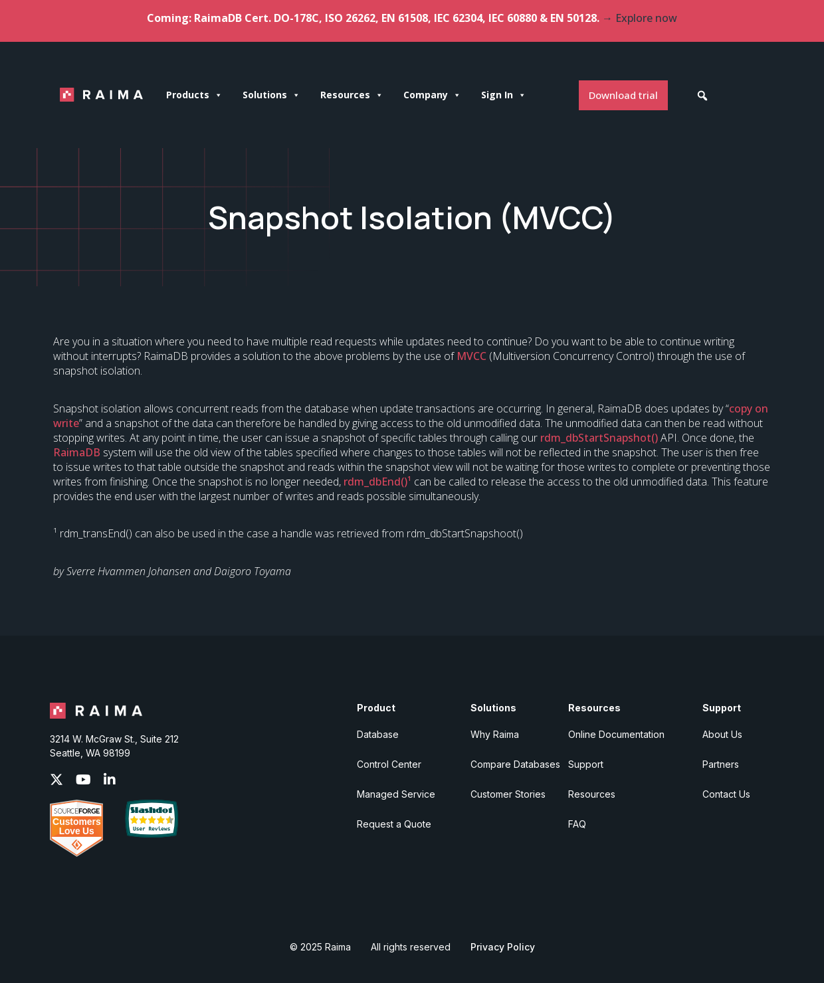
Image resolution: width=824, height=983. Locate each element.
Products (194, 95)
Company (432, 95)
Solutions (271, 95)
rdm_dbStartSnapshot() (599, 437)
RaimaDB (76, 452)
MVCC (471, 356)
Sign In (503, 95)
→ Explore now (639, 18)
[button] (702, 95)
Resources (351, 95)
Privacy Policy (502, 946)
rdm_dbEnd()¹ (377, 481)
